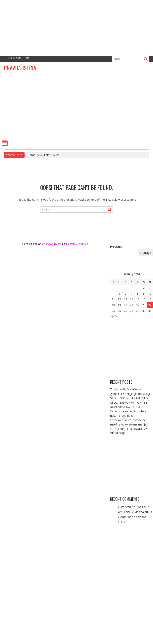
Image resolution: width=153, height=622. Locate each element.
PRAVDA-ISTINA (20, 68)
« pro (113, 316)
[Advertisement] (76, 28)
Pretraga (116, 247)
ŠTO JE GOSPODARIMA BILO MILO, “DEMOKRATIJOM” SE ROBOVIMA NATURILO (129, 402)
